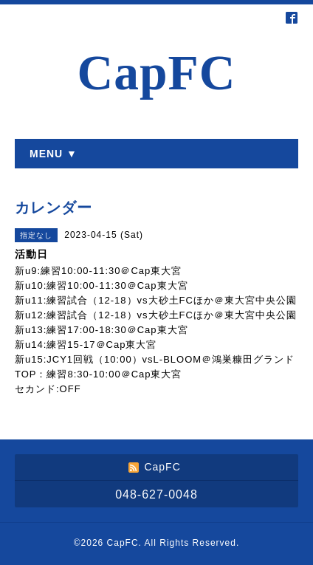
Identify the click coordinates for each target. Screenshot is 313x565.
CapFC (156, 72)
